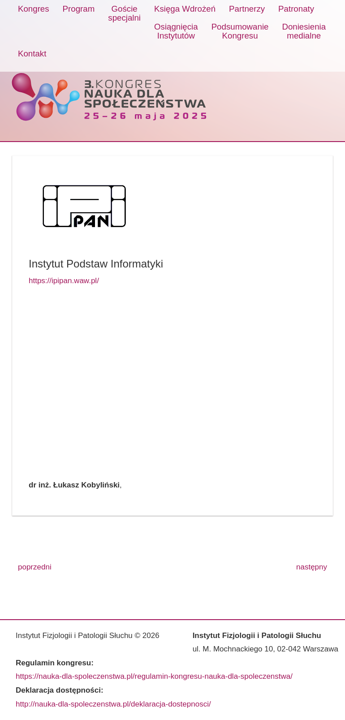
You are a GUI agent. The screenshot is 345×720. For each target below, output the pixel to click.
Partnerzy (247, 8)
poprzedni (35, 567)
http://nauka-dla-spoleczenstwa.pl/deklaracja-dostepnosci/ (113, 704)
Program (79, 8)
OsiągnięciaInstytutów (176, 31)
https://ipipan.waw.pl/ (64, 280)
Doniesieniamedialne (304, 31)
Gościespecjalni (124, 13)
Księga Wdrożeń (185, 8)
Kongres (33, 8)
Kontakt (32, 53)
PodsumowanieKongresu (240, 31)
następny (311, 567)
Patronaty (296, 8)
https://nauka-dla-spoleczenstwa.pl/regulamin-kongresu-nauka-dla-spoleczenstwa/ (154, 676)
